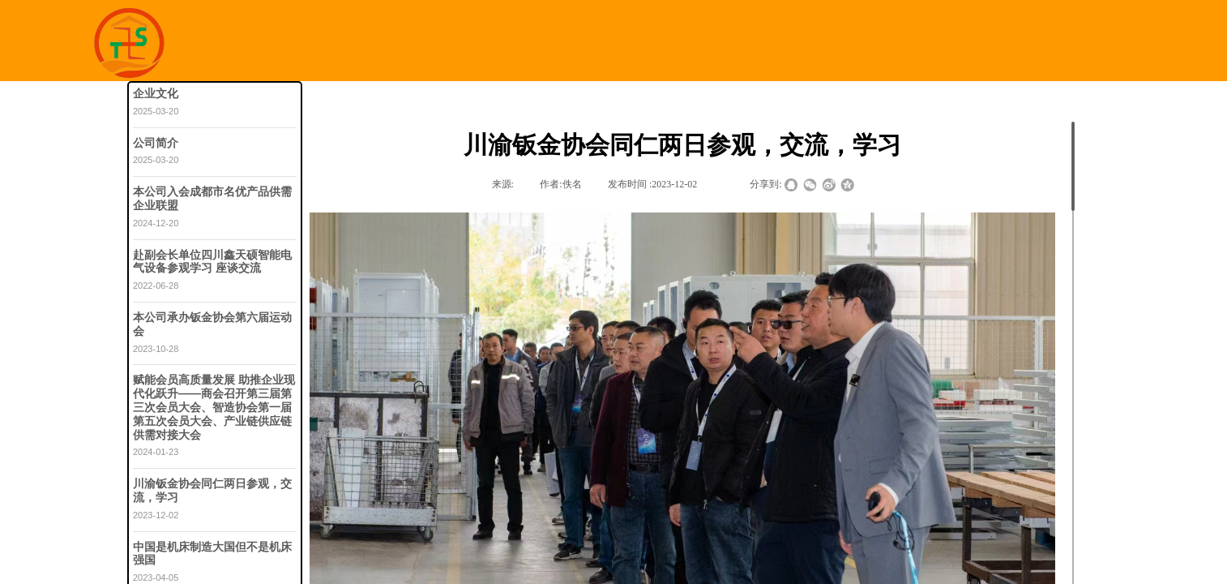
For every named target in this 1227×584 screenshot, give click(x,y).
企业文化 (155, 93)
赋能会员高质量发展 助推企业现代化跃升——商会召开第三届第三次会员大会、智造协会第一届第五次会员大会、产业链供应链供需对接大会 (214, 406)
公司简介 (155, 142)
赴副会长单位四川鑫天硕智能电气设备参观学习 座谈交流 (212, 261)
